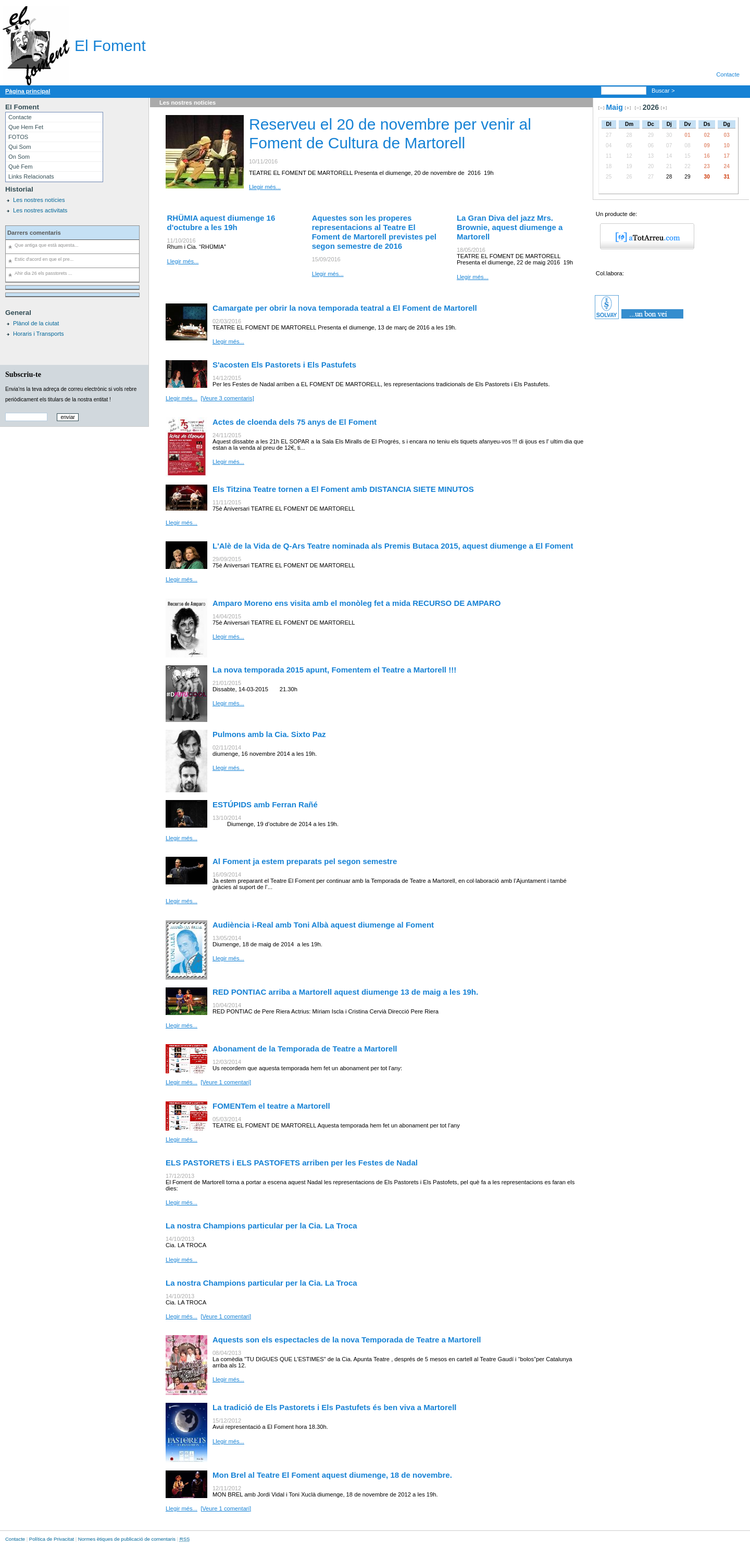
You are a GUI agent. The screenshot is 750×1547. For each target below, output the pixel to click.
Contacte (728, 74)
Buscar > (664, 90)
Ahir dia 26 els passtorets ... (43, 273)
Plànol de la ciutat (36, 323)
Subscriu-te (23, 374)
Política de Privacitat (51, 1539)
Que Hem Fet (25, 127)
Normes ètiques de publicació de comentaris (127, 1539)
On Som (19, 157)
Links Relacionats (31, 176)
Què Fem (20, 166)
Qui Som (19, 147)
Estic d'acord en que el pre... (44, 259)
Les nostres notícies (39, 200)
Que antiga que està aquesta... (46, 245)
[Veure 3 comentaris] (227, 398)
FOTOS (18, 137)
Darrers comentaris (34, 233)
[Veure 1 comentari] (226, 1082)
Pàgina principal (27, 91)
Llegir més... (265, 187)
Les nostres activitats (40, 210)
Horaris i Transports (38, 334)
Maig (614, 107)
